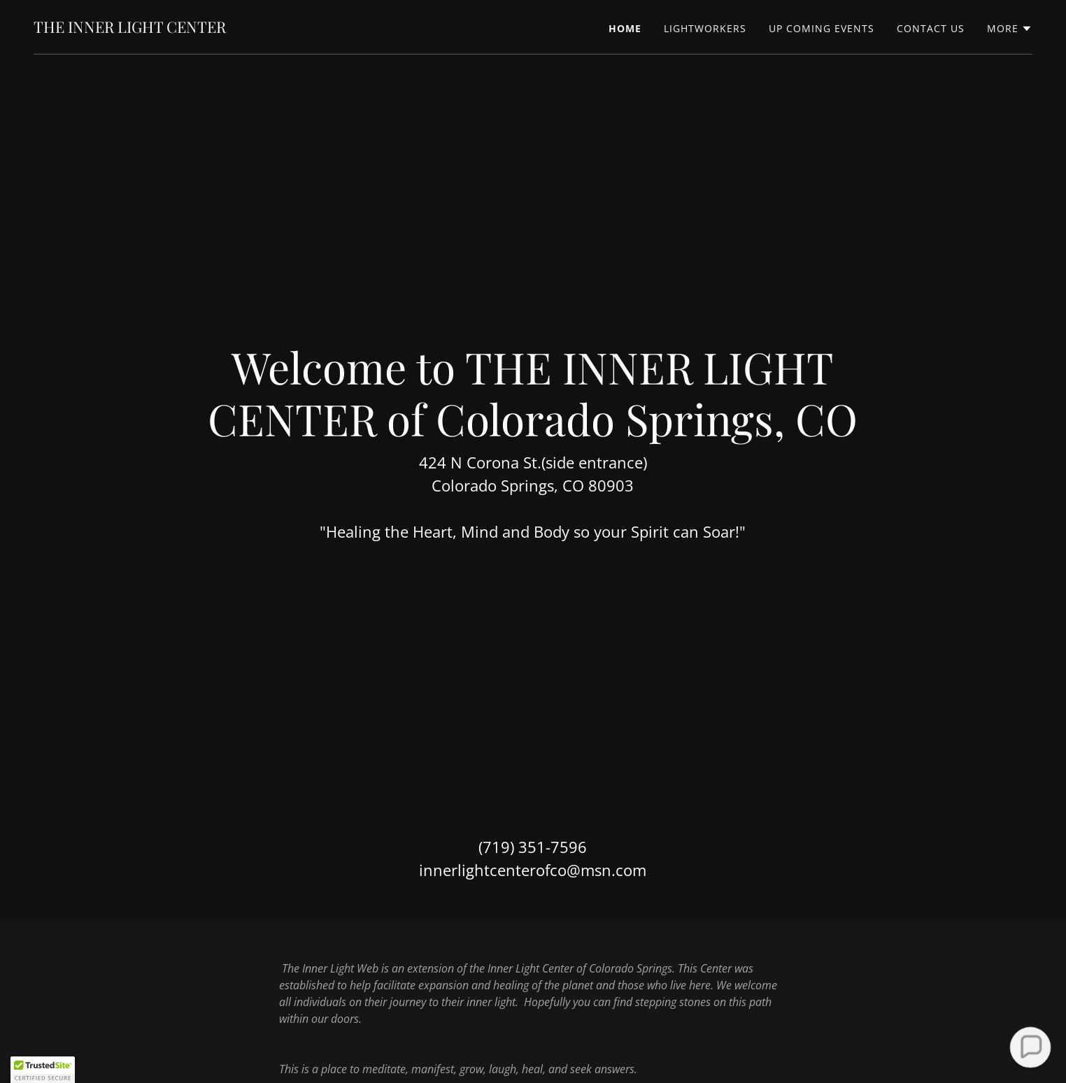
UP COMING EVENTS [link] (821, 28)
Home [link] (625, 28)
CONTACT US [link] (931, 28)
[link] (130, 28)
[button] (1009, 28)
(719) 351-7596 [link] (532, 846)
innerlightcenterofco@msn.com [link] (532, 869)
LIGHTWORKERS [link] (705, 28)
